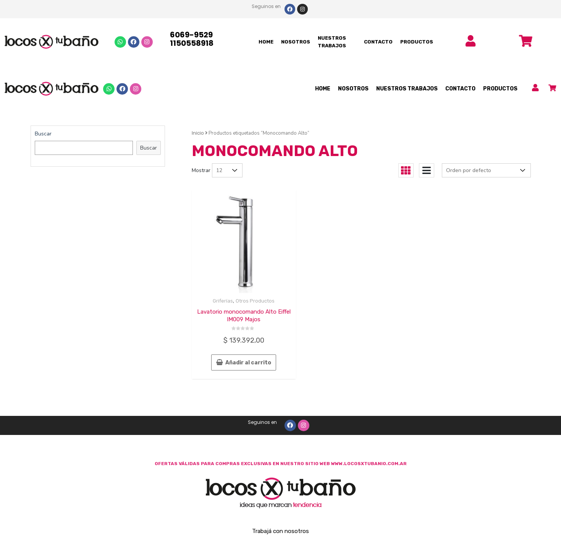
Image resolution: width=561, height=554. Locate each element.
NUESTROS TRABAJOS (332, 41)
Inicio (198, 133)
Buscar (43, 133)
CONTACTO (378, 42)
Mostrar (201, 170)
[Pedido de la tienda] (486, 170)
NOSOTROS (295, 42)
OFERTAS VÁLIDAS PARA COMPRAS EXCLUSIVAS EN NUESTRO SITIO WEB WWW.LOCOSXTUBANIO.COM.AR (281, 463)
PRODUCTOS (416, 42)
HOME (266, 42)
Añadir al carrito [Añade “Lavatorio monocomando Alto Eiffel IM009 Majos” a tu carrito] (248, 362)
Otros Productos (255, 301)
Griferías (223, 301)
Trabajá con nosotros (280, 531)
